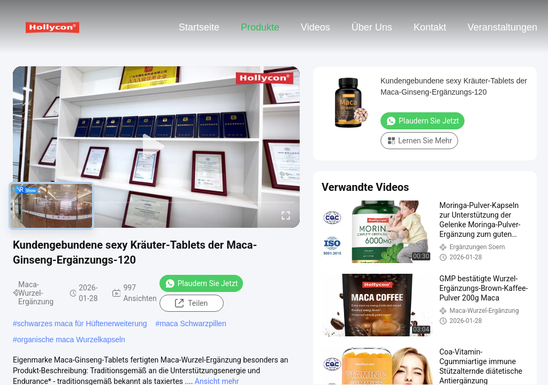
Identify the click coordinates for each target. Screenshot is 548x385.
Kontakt (430, 27)
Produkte (260, 27)
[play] (156, 147)
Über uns (372, 27)
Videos (315, 27)
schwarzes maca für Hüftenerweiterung (82, 323)
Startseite (199, 27)
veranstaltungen (502, 27)
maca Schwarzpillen (192, 323)
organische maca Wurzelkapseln (71, 339)
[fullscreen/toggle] (285, 215)
